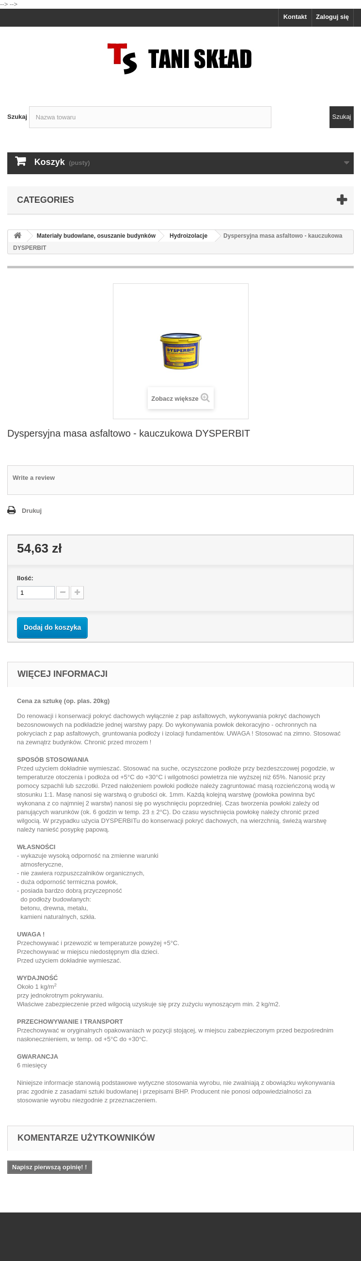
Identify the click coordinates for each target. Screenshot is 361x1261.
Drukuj (32, 510)
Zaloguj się (332, 16)
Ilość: (25, 578)
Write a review (34, 477)
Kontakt (295, 16)
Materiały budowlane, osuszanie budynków (96, 235)
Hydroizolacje (188, 235)
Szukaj (17, 116)
